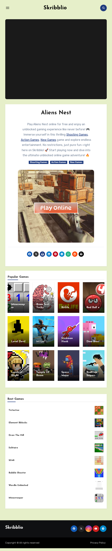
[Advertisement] (56, 59)
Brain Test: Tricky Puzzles (42, 307)
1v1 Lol (40, 341)
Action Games (30, 140)
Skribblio (55, 8)
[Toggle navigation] (7, 8)
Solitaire (13, 446)
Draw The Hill (16, 434)
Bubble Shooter (17, 471)
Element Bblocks (18, 421)
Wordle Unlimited (18, 484)
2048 (11, 459)
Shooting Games (77, 134)
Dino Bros (92, 341)
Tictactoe (14, 409)
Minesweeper (16, 496)
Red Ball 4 (92, 307)
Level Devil (18, 341)
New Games (48, 140)
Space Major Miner (65, 374)
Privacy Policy (98, 541)
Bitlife (65, 307)
